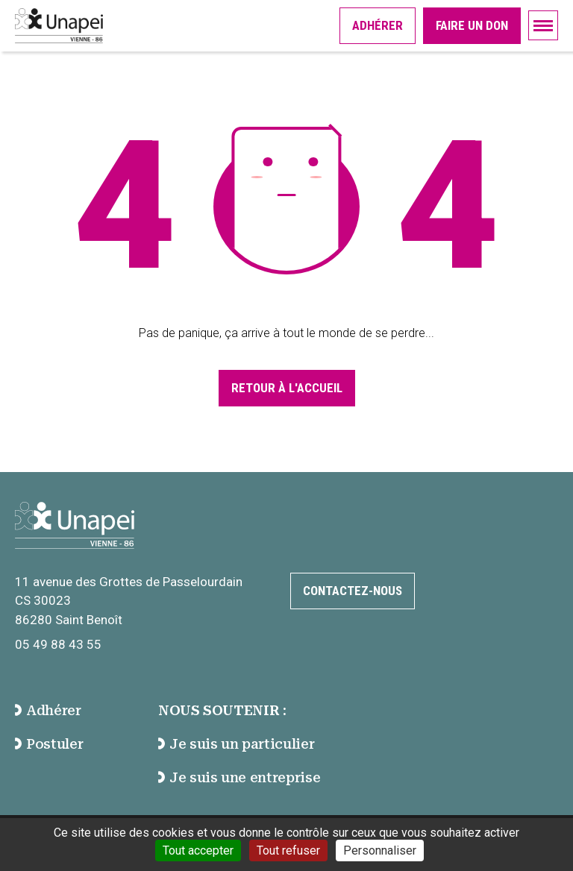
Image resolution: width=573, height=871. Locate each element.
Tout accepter (198, 850)
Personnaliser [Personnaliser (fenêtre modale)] (379, 850)
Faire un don (472, 25)
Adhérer (377, 25)
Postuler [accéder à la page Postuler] (49, 744)
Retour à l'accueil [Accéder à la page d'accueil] (286, 387)
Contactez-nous (352, 590)
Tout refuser (288, 850)
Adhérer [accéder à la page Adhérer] (48, 710)
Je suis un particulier (236, 744)
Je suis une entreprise (239, 777)
